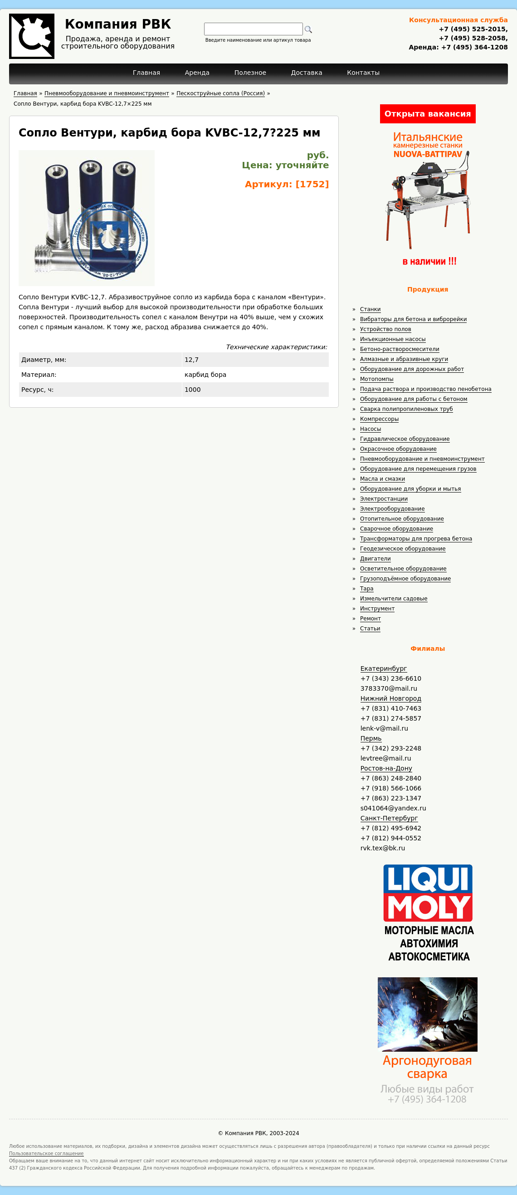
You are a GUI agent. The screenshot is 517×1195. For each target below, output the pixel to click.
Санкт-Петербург (389, 818)
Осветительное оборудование (403, 569)
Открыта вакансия (428, 113)
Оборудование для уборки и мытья (410, 489)
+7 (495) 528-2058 (472, 38)
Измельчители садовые (394, 598)
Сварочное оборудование (396, 529)
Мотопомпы (377, 379)
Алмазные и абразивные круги (404, 359)
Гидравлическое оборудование (405, 439)
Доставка (306, 72)
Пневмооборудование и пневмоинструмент (422, 459)
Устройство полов (385, 329)
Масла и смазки (382, 479)
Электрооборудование (392, 509)
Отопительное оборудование (402, 519)
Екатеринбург (384, 668)
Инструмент (377, 608)
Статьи (370, 628)
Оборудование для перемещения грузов (418, 469)
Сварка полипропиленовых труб (406, 409)
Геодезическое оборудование (403, 549)
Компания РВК (118, 24)
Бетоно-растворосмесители (399, 349)
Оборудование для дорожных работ (412, 369)
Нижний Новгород (391, 698)
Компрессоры (379, 419)
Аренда (197, 72)
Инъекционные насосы (393, 339)
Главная (146, 72)
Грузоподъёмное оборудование (405, 579)
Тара (367, 588)
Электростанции (384, 499)
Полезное (250, 72)
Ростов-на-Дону (386, 768)
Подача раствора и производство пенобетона (426, 389)
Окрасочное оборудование (398, 449)
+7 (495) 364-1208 (473, 47)
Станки (370, 309)
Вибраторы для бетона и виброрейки (413, 319)
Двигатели (375, 559)
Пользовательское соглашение (46, 1153)
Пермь (371, 738)
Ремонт (370, 618)
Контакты (363, 72)
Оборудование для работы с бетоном (414, 399)
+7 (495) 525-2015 (472, 29)
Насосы (370, 429)
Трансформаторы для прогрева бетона (416, 539)
